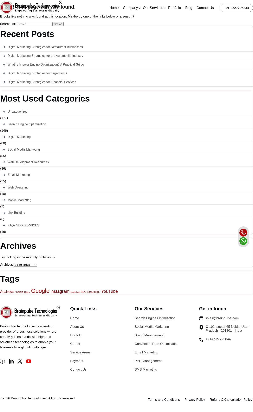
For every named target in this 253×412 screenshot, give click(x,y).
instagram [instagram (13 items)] (60, 291)
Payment (76, 361)
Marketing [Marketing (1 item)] (75, 292)
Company (130, 8)
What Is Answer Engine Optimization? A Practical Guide (46, 64)
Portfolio (174, 8)
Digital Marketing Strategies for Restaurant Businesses (45, 47)
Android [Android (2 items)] (19, 291)
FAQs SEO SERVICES (23, 225)
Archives (6, 264)
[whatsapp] (243, 241)
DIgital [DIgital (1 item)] (27, 292)
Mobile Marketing (19, 200)
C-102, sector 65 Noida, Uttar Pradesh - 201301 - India (224, 328)
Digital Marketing (19, 137)
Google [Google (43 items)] (40, 291)
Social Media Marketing (24, 149)
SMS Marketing (146, 369)
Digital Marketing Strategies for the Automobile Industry (45, 55)
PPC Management (148, 361)
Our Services (153, 8)
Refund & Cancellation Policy (231, 399)
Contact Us (205, 8)
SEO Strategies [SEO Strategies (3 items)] (90, 291)
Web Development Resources (28, 162)
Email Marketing (19, 174)
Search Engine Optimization (27, 124)
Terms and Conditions (164, 399)
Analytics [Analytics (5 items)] (7, 292)
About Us (77, 327)
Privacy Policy (195, 399)
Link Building (16, 212)
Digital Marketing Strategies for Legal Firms (37, 73)
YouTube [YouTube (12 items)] (109, 291)
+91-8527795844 (236, 8)
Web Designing (18, 187)
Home (114, 8)
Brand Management (149, 335)
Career (75, 344)
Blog (188, 8)
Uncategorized (18, 111)
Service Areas (80, 352)
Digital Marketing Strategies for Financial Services (42, 82)
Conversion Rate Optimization (156, 344)
